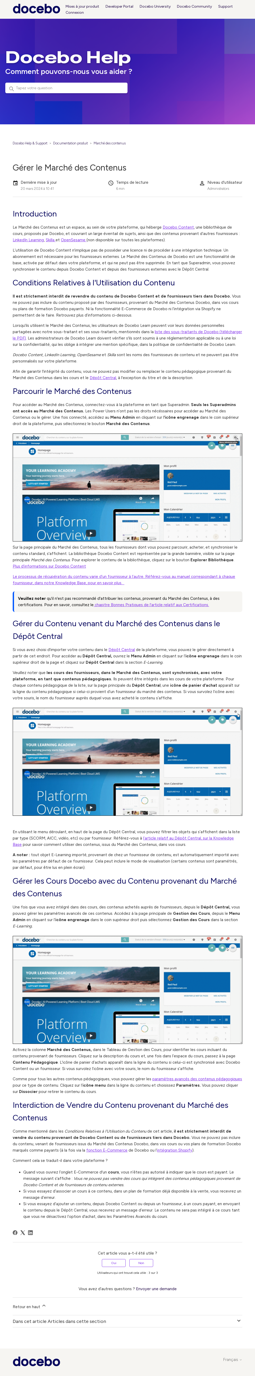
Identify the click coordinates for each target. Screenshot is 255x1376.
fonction (94, 1150)
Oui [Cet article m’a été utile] (113, 1263)
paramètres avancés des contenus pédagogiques (197, 1079)
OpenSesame (73, 240)
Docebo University (155, 6)
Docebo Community (194, 6)
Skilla (51, 240)
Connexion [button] (75, 12)
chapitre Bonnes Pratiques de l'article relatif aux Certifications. (151, 604)
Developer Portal (119, 6)
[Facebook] (15, 1232)
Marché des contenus (110, 143)
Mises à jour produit (82, 6)
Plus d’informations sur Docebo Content (49, 566)
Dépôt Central (103, 377)
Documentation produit (70, 143)
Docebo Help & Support (30, 143)
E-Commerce (115, 1150)
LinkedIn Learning (28, 240)
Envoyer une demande (156, 1289)
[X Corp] (22, 1232)
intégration (167, 1150)
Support (225, 6)
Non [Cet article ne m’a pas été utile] (141, 1263)
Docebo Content (178, 227)
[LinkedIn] (30, 1232)
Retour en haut (30, 1306)
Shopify (185, 1150)
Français (232, 1360)
